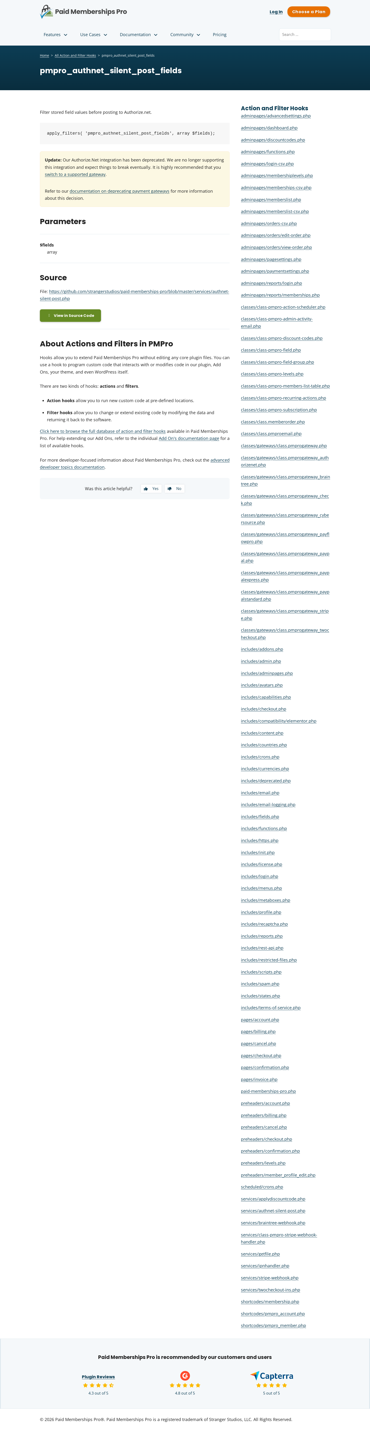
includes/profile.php (261, 912)
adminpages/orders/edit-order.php (276, 235)
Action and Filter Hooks (274, 108)
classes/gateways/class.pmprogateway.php (284, 445)
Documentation (139, 34)
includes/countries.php (264, 745)
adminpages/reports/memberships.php (280, 295)
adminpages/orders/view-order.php (276, 247)
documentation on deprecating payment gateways (119, 191)
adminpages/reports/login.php (271, 283)
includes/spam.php (260, 984)
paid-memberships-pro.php (268, 1091)
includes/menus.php (261, 888)
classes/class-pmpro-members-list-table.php (285, 386)
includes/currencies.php (265, 768)
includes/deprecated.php (266, 780)
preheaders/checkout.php (266, 1139)
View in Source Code (70, 315)
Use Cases (94, 34)
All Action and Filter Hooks (75, 55)
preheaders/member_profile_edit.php (278, 1175)
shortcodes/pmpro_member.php (273, 1325)
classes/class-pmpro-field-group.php (277, 362)
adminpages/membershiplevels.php (277, 175)
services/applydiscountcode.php (273, 1199)
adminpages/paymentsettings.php (275, 271)
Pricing (220, 34)
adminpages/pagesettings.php (271, 259)
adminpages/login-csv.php (267, 163)
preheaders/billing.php (263, 1115)
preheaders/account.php (265, 1103)
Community (185, 34)
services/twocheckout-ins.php (270, 1290)
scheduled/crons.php (262, 1187)
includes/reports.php (262, 936)
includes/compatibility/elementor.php (278, 721)
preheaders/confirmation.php (270, 1151)
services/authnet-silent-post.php (273, 1210)
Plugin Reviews (98, 1377)
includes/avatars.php (262, 685)
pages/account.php (260, 1019)
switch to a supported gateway (75, 174)
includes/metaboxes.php (265, 900)
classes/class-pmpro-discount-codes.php (282, 338)
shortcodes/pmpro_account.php (273, 1313)
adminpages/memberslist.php (271, 199)
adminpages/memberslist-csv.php (275, 211)
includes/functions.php (264, 828)
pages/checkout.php (261, 1055)
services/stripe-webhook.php (270, 1278)
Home (44, 55)
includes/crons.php (260, 757)
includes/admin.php (261, 661)
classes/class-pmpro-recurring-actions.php (283, 398)
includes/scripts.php (261, 972)
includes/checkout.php (263, 709)
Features (56, 34)
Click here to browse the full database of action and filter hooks (103, 431)
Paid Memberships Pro (109, 8)
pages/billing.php (258, 1031)
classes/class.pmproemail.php (271, 433)
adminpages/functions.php (268, 151)
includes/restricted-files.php (269, 960)
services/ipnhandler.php (265, 1265)
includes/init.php (258, 852)
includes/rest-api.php (262, 948)
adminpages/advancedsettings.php (276, 116)
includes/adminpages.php (267, 673)
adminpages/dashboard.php (269, 128)
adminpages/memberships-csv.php (276, 187)
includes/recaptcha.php (264, 924)
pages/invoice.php (259, 1079)
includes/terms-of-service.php (271, 1007)
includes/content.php (262, 733)
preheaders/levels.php (263, 1163)
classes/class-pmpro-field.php (271, 350)
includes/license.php (261, 864)
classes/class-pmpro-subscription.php (279, 410)
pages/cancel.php (258, 1043)
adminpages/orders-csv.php (269, 223)
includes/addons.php (262, 649)
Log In (276, 12)
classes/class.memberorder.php (273, 422)
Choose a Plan (308, 12)
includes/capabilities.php (266, 697)
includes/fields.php (260, 816)
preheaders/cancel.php (264, 1127)
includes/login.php (259, 876)
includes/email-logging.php (268, 804)
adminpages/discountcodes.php (273, 140)
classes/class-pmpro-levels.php (272, 374)
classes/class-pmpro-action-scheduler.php (283, 307)
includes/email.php (260, 793)
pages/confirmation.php (265, 1067)
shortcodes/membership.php (270, 1301)
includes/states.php (260, 996)
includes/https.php (259, 840)
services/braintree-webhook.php (273, 1223)
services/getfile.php (260, 1254)
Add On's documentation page (189, 438)
